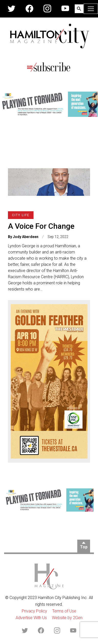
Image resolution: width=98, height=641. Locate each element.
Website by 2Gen (67, 617)
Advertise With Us (31, 617)
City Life (20, 215)
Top (84, 547)
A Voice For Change (41, 226)
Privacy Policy (34, 611)
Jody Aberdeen (25, 237)
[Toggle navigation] (91, 9)
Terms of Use (64, 611)
